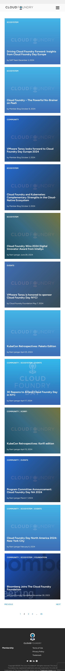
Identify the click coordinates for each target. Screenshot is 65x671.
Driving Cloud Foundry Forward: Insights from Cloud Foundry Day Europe (31, 53)
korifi (24, 411)
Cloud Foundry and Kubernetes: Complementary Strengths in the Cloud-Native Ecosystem (31, 197)
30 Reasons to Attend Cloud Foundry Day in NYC (32, 393)
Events (10, 265)
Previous (8, 604)
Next (58, 604)
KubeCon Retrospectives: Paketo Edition (31, 346)
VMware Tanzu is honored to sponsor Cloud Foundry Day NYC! (29, 296)
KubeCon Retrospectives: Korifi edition (30, 443)
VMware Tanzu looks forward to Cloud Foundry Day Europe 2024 (30, 150)
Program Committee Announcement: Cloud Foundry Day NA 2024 (29, 491)
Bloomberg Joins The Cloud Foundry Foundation (29, 588)
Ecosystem (12, 22)
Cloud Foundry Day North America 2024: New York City (32, 539)
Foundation (40, 557)
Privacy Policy (38, 652)
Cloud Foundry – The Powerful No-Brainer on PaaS (32, 102)
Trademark (37, 655)
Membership (8, 648)
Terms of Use (38, 648)
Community (13, 119)
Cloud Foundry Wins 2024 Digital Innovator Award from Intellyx (27, 247)
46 (41, 614)
